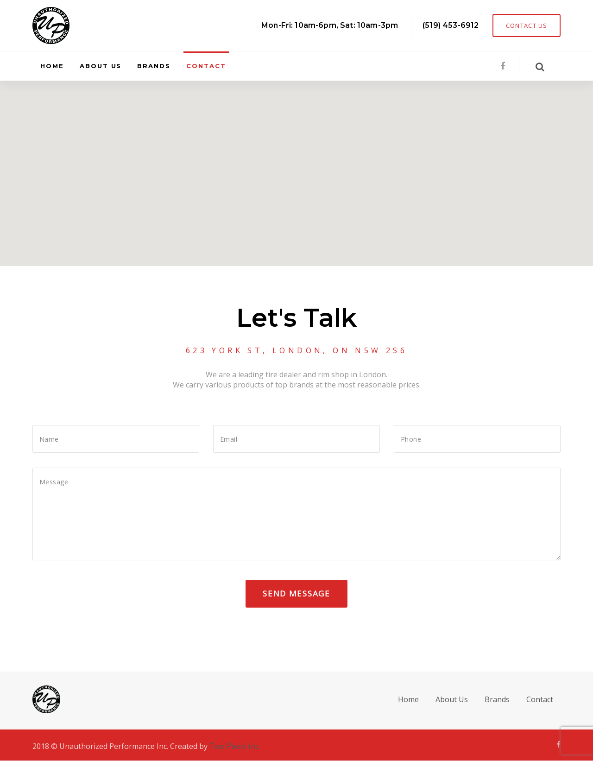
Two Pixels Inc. (234, 746)
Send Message (296, 593)
